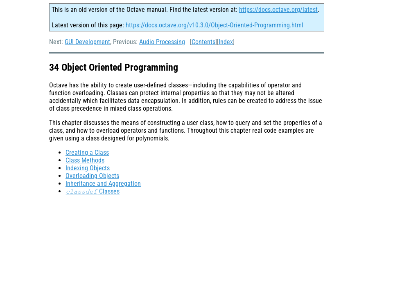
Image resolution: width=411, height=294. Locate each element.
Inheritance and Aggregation (103, 183)
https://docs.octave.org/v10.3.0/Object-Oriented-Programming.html (214, 25)
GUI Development (87, 42)
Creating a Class (87, 152)
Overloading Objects (92, 176)
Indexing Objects (87, 168)
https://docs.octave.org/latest (278, 9)
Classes (92, 191)
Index (226, 42)
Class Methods (84, 160)
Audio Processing (162, 42)
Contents (203, 42)
